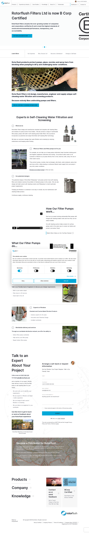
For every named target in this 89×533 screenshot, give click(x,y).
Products (19, 479)
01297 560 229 (24, 375)
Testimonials (61, 4)
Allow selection (44, 280)
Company (20, 487)
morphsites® (15, 521)
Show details (70, 276)
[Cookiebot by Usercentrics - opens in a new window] (70, 251)
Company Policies (47, 522)
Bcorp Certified (37, 522)
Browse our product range (37, 170)
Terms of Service (51, 423)
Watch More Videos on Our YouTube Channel (60, 233)
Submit (57, 413)
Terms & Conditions (58, 522)
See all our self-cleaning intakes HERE (25, 105)
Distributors (21, 460)
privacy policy (68, 408)
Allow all (66, 280)
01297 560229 (61, 418)
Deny (23, 280)
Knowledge (21, 496)
